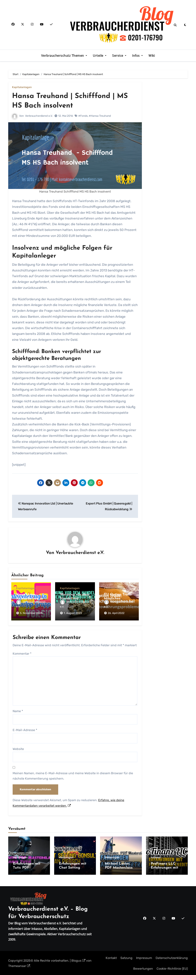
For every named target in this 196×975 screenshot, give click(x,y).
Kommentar (22, 653)
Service (118, 55)
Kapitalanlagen (22, 87)
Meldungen (20, 856)
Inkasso (156, 856)
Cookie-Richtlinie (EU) (172, 968)
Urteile (98, 55)
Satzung (126, 957)
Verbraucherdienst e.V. (39, 115)
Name (18, 710)
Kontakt (111, 957)
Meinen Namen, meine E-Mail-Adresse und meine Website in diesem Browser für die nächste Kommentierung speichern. (73, 775)
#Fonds (83, 115)
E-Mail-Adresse (25, 729)
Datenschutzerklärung (172, 957)
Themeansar (19, 965)
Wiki (152, 55)
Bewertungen (143, 968)
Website (18, 748)
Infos (136, 55)
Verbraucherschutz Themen (63, 55)
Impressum (144, 957)
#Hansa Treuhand (100, 115)
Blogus (78, 960)
